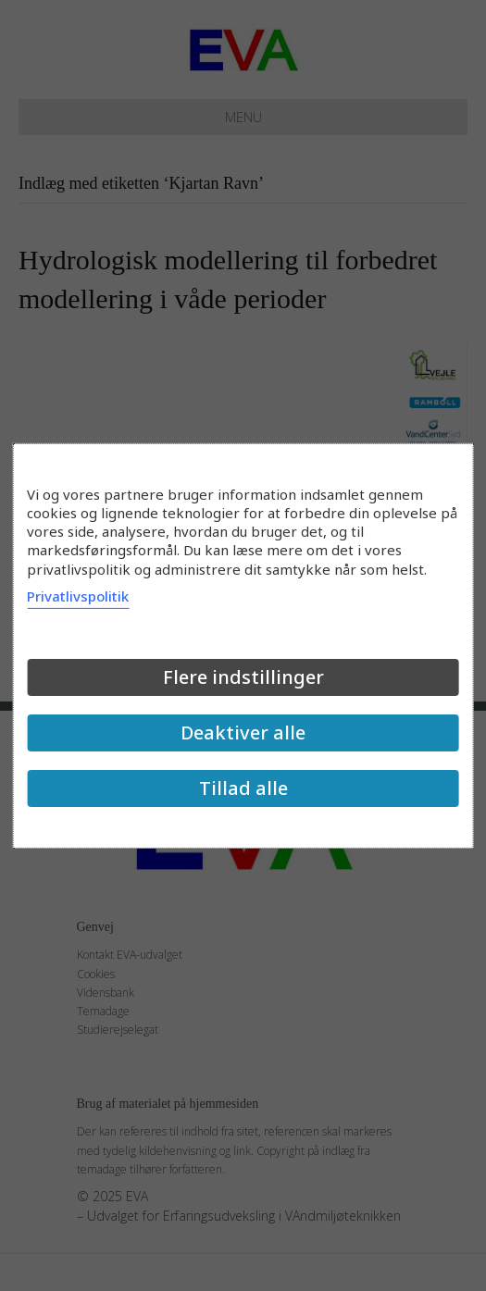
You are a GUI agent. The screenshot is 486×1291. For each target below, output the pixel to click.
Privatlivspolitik (78, 596)
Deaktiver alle (243, 732)
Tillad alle (243, 788)
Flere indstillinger (243, 676)
